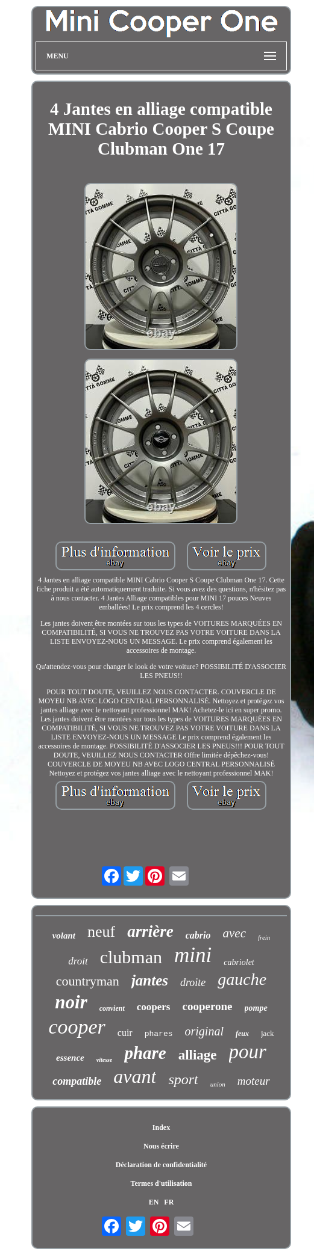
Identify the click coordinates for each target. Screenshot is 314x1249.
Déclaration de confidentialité (161, 1165)
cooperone (207, 1006)
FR (169, 1202)
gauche (242, 979)
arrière (150, 931)
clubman (131, 957)
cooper (76, 1027)
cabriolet (239, 962)
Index (161, 1127)
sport (183, 1079)
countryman (87, 980)
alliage (197, 1054)
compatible (76, 1081)
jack (267, 1033)
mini (193, 955)
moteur (253, 1081)
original (203, 1031)
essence (70, 1057)
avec (233, 933)
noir (71, 1002)
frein (264, 937)
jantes (149, 980)
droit (77, 961)
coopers (154, 1007)
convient (112, 1008)
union (217, 1084)
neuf (101, 931)
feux (242, 1033)
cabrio (198, 935)
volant (63, 935)
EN (154, 1202)
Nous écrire (161, 1146)
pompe (256, 1008)
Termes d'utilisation (161, 1183)
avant (134, 1076)
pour (247, 1051)
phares (159, 1033)
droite (193, 982)
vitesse (104, 1059)
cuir (125, 1033)
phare (145, 1052)
